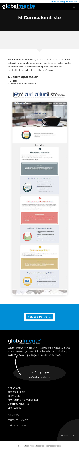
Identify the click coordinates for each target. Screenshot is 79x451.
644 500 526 (55, 2)
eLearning (14, 396)
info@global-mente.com (68, 2)
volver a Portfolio (39, 317)
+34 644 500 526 (39, 372)
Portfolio (64, 436)
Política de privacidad (18, 420)
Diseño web (14, 388)
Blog (73, 436)
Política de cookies (17, 426)
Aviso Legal (13, 415)
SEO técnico (14, 408)
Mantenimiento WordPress (23, 400)
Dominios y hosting (19, 404)
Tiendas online (16, 392)
